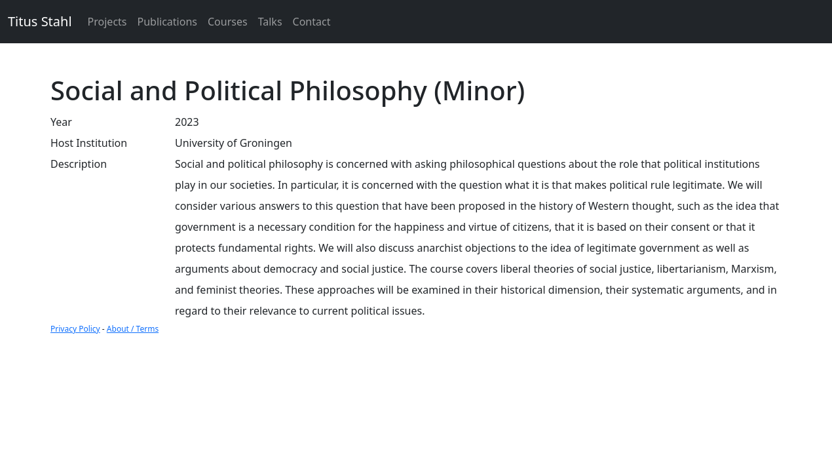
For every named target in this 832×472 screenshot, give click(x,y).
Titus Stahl (40, 21)
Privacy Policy (75, 328)
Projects (107, 21)
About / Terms (133, 328)
